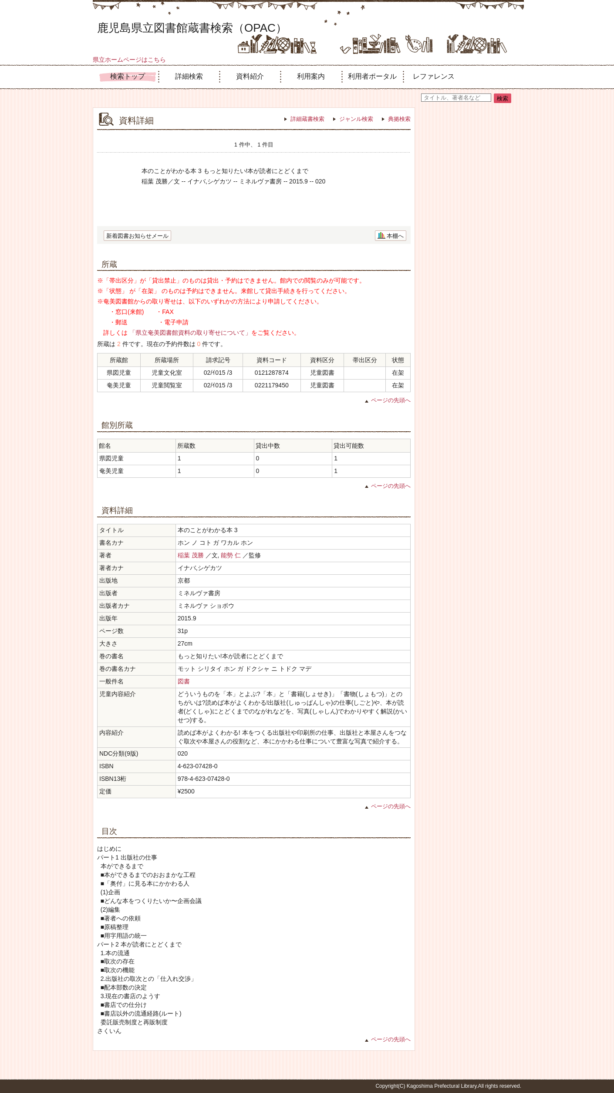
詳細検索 (189, 76)
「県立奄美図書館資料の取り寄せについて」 (190, 332)
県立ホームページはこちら (129, 59)
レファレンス (434, 76)
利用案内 (311, 76)
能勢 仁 (231, 555)
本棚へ (395, 236)
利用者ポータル (372, 76)
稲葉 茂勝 (191, 555)
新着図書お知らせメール (137, 236)
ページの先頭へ (391, 400)
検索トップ (127, 76)
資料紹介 (250, 76)
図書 (184, 681)
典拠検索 (399, 119)
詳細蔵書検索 (307, 119)
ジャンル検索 (356, 119)
